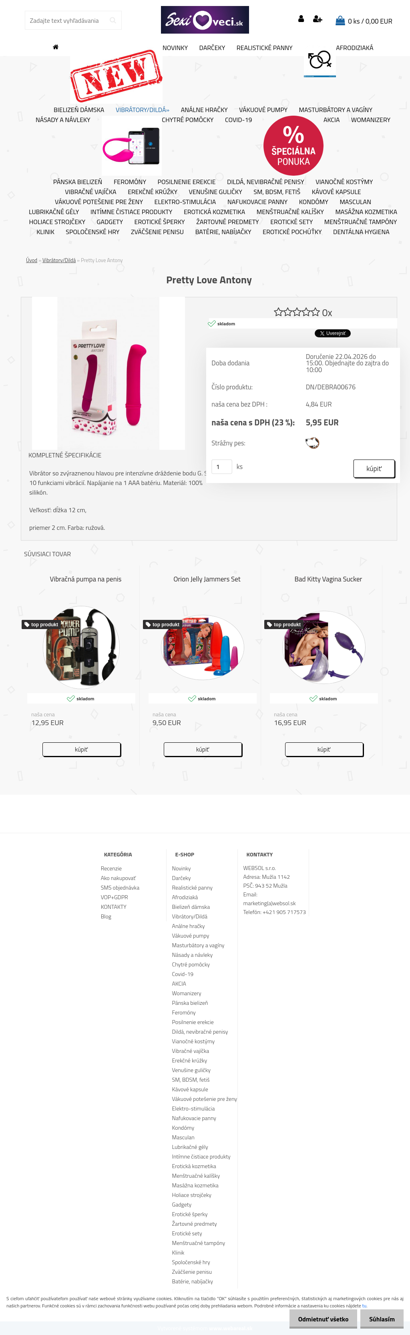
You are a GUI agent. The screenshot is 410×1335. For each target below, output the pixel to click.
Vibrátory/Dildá (59, 260)
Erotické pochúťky (292, 232)
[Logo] (205, 20)
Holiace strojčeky (57, 222)
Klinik (45, 232)
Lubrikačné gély (54, 212)
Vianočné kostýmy (344, 182)
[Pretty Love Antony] (108, 300)
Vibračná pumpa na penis (86, 579)
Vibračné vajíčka (90, 192)
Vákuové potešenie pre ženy (99, 202)
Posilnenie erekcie (187, 182)
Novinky (129, 74)
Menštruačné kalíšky (290, 212)
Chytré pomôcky (157, 146)
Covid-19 (238, 120)
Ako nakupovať (118, 878)
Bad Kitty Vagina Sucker (328, 579)
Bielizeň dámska (79, 110)
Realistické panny (265, 48)
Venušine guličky (215, 192)
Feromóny (130, 182)
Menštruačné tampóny (360, 222)
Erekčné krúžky (152, 192)
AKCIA (301, 146)
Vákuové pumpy (263, 110)
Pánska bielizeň (77, 182)
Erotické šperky (160, 222)
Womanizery (370, 120)
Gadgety (110, 222)
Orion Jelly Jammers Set (207, 579)
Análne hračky (204, 110)
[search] (113, 20)
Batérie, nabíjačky (223, 232)
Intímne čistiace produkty (131, 212)
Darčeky (212, 48)
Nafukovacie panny (257, 202)
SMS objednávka (120, 887)
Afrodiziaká (338, 60)
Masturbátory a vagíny (335, 110)
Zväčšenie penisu (157, 232)
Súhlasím (381, 1319)
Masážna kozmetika (366, 212)
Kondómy (313, 202)
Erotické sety (291, 222)
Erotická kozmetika (214, 212)
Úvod (31, 260)
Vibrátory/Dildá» (142, 110)
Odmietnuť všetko (319, 1319)
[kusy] (221, 466)
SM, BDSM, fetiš (276, 192)
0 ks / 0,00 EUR (370, 21)
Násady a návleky (63, 120)
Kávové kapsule (336, 192)
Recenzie (111, 868)
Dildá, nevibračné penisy (265, 182)
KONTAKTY (114, 906)
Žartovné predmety (227, 222)
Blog (106, 916)
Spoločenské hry (92, 232)
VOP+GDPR (114, 897)
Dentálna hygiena (361, 232)
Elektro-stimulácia (185, 202)
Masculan (355, 202)
